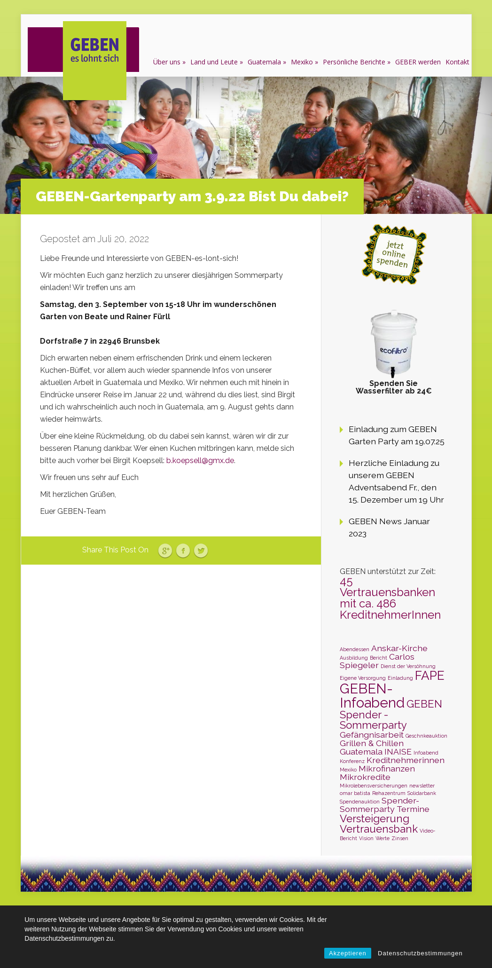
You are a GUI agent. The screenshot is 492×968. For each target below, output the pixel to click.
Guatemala (264, 61)
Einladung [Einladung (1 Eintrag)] (400, 678)
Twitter (201, 551)
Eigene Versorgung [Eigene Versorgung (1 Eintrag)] (363, 678)
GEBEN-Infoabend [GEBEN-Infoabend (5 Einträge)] (372, 695)
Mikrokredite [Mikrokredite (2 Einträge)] (365, 777)
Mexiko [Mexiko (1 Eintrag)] (348, 769)
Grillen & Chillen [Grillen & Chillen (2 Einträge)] (372, 743)
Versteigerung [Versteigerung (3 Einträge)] (374, 818)
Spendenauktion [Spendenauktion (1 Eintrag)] (360, 801)
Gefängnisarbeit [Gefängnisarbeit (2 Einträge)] (372, 735)
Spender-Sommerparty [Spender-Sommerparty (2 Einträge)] (379, 804)
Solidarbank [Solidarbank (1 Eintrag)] (421, 793)
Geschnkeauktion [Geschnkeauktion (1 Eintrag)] (426, 736)
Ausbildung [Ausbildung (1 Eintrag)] (354, 658)
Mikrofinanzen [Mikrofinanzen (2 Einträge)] (387, 768)
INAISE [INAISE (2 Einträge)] (398, 751)
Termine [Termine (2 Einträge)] (413, 809)
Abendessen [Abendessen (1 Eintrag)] (354, 649)
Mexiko (302, 61)
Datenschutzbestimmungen (420, 953)
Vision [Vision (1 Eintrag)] (366, 838)
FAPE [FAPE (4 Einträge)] (430, 675)
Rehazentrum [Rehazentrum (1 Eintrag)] (389, 793)
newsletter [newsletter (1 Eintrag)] (422, 785)
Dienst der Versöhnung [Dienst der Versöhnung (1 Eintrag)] (408, 666)
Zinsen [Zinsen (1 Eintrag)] (399, 838)
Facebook (183, 551)
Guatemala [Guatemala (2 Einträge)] (361, 751)
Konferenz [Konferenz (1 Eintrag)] (352, 761)
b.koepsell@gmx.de (200, 460)
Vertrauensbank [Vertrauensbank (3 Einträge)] (379, 829)
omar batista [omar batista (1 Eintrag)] (355, 793)
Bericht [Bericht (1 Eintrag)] (378, 658)
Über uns (166, 61)
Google (165, 551)
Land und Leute (214, 61)
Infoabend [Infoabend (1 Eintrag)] (426, 753)
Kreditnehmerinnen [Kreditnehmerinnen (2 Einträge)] (406, 760)
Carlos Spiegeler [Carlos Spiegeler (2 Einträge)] (377, 661)
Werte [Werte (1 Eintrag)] (382, 838)
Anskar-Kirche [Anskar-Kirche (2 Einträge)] (399, 648)
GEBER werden (418, 61)
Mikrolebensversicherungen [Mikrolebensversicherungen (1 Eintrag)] (373, 785)
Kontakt (457, 61)
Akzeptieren (348, 953)
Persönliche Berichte (354, 61)
